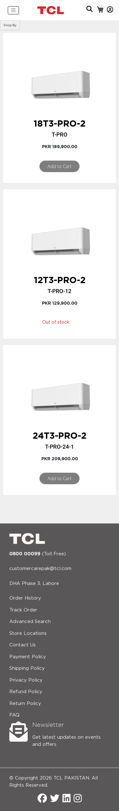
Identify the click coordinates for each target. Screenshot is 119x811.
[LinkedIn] (66, 799)
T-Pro (59, 134)
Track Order (23, 610)
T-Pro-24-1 (59, 446)
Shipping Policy (27, 668)
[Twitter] (54, 799)
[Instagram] (78, 799)
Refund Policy (25, 691)
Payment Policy (27, 656)
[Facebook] (42, 799)
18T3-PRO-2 (59, 123)
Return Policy (25, 703)
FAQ (14, 715)
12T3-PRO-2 (59, 280)
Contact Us (22, 645)
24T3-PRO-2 (59, 435)
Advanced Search (30, 621)
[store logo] (50, 10)
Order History (25, 598)
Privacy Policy (26, 680)
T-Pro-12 (59, 291)
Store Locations (28, 633)
